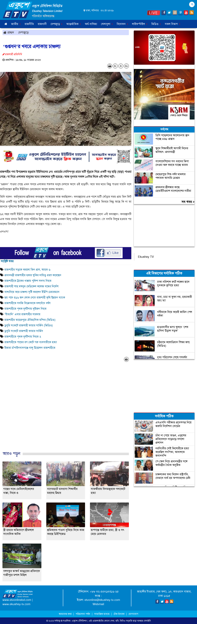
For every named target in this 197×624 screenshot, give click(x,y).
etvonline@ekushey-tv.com (102, 600)
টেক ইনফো (119, 614)
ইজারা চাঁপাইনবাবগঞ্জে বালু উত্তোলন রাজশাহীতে (29, 348)
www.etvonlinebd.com (16, 600)
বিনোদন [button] (122, 24)
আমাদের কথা (65, 614)
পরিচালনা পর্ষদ (83, 614)
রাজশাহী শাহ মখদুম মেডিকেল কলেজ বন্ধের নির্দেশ (31, 286)
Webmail (98, 604)
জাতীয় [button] (16, 24)
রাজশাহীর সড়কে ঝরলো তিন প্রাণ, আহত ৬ (27, 270)
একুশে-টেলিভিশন (79, 620)
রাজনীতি (29, 24)
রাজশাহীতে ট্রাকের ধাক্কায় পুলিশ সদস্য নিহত (27, 281)
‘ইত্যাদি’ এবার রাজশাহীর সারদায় (22, 314)
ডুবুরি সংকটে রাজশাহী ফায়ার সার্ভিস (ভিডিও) (28, 325)
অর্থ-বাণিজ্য (91, 24)
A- (115, 66)
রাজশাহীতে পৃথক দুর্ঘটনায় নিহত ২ (22, 337)
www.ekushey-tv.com (16, 604)
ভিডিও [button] (156, 24)
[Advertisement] (65, 410)
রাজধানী (42, 24)
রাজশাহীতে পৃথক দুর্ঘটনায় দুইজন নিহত (25, 309)
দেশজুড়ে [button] (56, 24)
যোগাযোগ (133, 614)
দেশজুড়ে (23, 32)
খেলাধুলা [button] (107, 24)
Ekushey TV (146, 257)
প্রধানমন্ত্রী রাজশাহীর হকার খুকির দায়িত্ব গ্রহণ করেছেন (32, 275)
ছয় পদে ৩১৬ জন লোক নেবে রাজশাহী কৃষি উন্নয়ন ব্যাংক (34, 297)
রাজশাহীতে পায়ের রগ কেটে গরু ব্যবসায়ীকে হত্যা (30, 342)
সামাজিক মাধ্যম (101, 614)
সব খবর (188, 202)
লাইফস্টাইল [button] (139, 24)
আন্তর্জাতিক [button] (73, 24)
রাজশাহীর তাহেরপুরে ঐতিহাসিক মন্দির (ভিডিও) (29, 320)
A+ (126, 66)
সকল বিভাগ (172, 24)
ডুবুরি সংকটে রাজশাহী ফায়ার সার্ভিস (23, 331)
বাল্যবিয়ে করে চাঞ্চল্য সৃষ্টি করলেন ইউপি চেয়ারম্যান (31, 292)
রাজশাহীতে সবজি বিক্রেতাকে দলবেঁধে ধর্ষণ (27, 303)
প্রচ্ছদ (8, 32)
